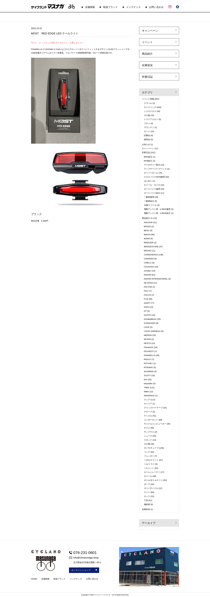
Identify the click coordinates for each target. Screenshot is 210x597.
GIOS (146, 307)
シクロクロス (150, 111)
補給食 (147, 504)
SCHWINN (149, 371)
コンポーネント (151, 420)
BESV (146, 230)
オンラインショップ (84, 570)
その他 (147, 115)
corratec (147, 271)
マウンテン (149, 127)
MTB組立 (148, 161)
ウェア (147, 399)
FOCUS (147, 295)
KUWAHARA (149, 323)
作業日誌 (147, 76)
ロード (147, 131)
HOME (34, 579)
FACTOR (148, 287)
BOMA (147, 238)
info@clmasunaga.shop (84, 557)
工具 (146, 500)
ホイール (148, 476)
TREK (146, 387)
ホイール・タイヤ (152, 185)
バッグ (147, 452)
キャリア (148, 403)
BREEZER (148, 242)
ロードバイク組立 (152, 193)
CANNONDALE (151, 254)
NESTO (147, 343)
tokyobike (148, 383)
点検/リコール (150, 205)
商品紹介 (147, 53)
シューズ (148, 436)
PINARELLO (149, 355)
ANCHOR (148, 222)
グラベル (148, 103)
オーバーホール (151, 173)
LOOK (147, 327)
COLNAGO (149, 267)
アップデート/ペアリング (155, 169)
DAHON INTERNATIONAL (156, 279)
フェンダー (149, 456)
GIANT (147, 303)
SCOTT (147, 375)
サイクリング (150, 107)
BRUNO (147, 250)
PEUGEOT (149, 351)
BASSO (147, 226)
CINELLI (148, 263)
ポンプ (147, 484)
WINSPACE (149, 395)
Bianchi (147, 234)
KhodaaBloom (150, 319)
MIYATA (147, 339)
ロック (147, 496)
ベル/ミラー (149, 464)
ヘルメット (149, 468)
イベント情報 (148, 99)
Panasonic (148, 347)
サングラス (149, 432)
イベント (147, 42)
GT (145, 311)
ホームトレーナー (152, 472)
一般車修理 (149, 197)
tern (145, 379)
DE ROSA (148, 283)
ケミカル (148, 416)
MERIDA (148, 335)
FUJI (146, 299)
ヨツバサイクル (151, 488)
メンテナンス (133, 7)
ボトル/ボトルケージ (153, 480)
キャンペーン (150, 30)
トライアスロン (151, 119)
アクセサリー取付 (152, 165)
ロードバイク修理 (152, 189)
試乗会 (147, 135)
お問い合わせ (156, 7)
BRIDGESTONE (151, 246)
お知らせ (146, 144)
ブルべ (147, 123)
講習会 (147, 139)
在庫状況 (147, 65)
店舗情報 (90, 7)
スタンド (148, 440)
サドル (147, 428)
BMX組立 (148, 157)
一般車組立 (149, 201)
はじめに (148, 181)
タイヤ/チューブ (151, 448)
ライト (147, 492)
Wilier (146, 391)
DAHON (147, 275)
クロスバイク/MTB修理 (154, 177)
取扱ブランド (110, 7)
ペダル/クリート (151, 460)
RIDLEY (147, 359)
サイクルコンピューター (155, 424)
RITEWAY (148, 367)
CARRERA (149, 258)
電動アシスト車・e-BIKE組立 (157, 213)
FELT (146, 291)
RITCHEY (148, 363)
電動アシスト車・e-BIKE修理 (157, 209)
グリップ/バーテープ (153, 408)
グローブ (148, 412)
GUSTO (147, 315)
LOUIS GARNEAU (152, 331)
